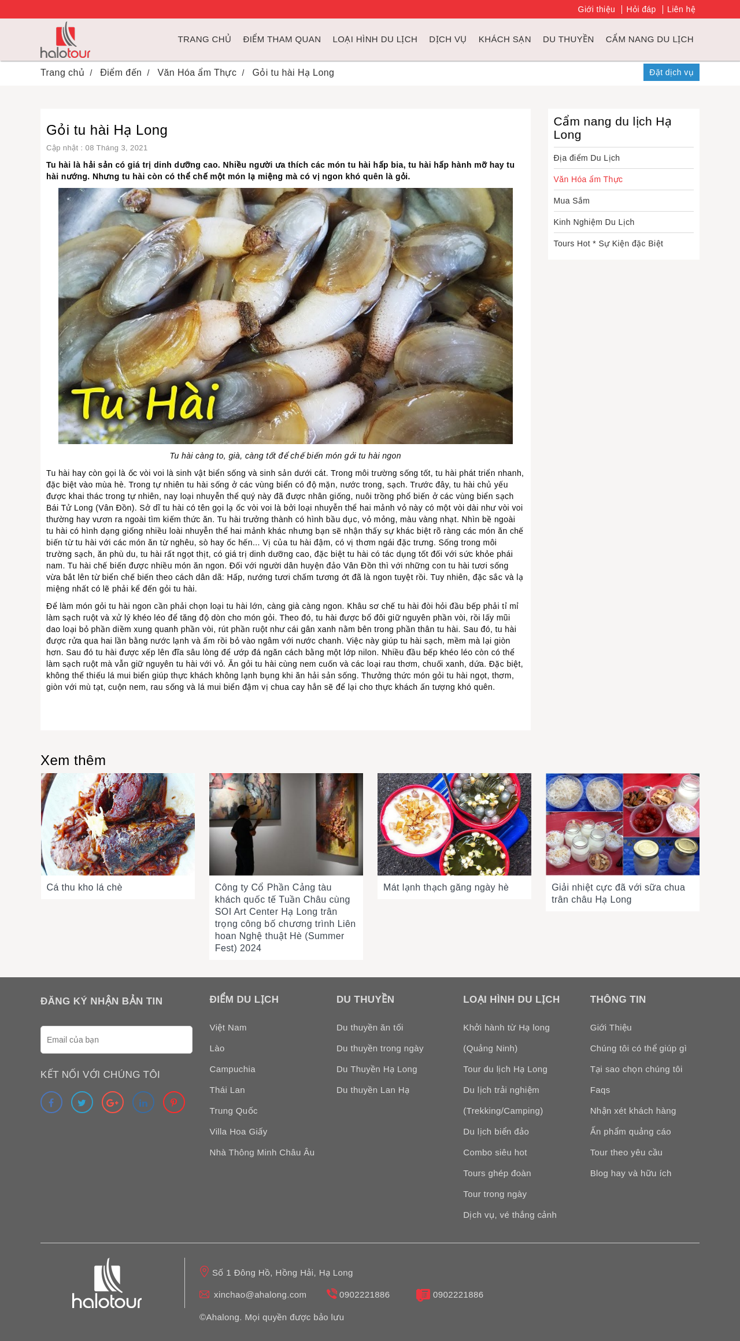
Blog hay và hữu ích (631, 1173)
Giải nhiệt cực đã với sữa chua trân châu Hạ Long (618, 893)
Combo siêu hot (495, 1152)
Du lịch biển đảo (496, 1131)
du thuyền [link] (568, 39)
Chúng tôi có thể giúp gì (638, 1048)
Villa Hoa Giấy (239, 1131)
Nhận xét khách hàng (633, 1110)
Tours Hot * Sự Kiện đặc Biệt (609, 243)
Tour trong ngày (495, 1194)
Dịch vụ (448, 39)
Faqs (600, 1090)
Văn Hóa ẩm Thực (588, 179)
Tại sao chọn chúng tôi (636, 1069)
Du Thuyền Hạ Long (376, 1069)
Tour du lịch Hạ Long (505, 1069)
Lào (217, 1048)
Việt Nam (228, 1027)
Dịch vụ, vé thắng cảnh (510, 1215)
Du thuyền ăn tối (370, 1027)
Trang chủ (205, 39)
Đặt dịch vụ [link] (671, 72)
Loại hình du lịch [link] (374, 39)
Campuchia (233, 1069)
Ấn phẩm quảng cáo (630, 1131)
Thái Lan (228, 1090)
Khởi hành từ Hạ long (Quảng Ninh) (506, 1037)
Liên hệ (681, 9)
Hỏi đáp (641, 9)
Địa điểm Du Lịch (587, 157)
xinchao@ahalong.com (260, 1294)
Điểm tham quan (282, 39)
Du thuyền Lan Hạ (373, 1090)
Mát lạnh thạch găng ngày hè (446, 887)
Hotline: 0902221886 (597, 72)
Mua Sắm (572, 200)
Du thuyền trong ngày (380, 1048)
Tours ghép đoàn (497, 1173)
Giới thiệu (597, 9)
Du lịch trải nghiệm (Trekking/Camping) (503, 1100)
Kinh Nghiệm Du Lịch (594, 222)
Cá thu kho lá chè (85, 887)
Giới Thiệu (611, 1027)
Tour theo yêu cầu (626, 1152)
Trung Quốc (234, 1110)
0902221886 (364, 1294)
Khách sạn (505, 39)
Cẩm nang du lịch (650, 39)
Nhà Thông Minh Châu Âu (262, 1152)
